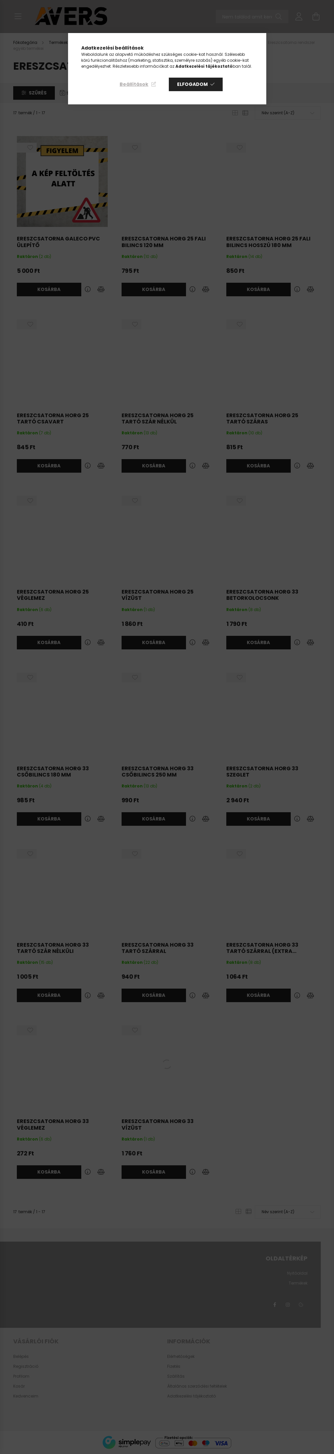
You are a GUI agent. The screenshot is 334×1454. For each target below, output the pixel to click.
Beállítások (134, 84)
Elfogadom (192, 84)
